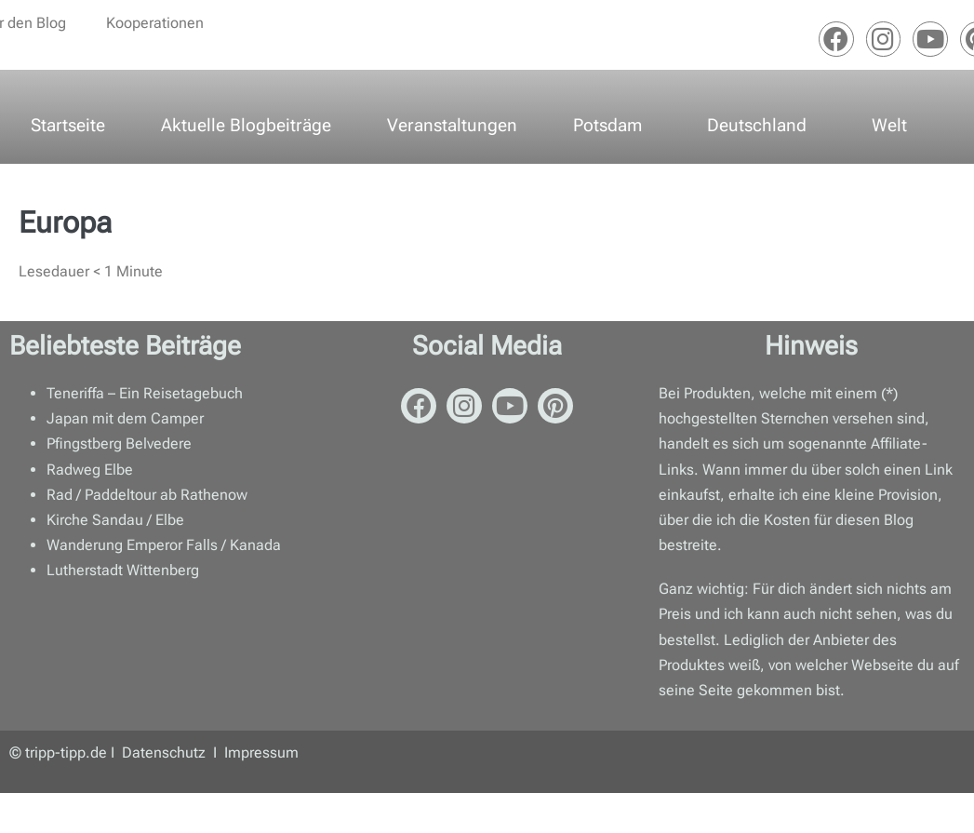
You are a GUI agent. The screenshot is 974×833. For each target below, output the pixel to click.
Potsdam (607, 125)
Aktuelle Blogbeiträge (246, 125)
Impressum (261, 752)
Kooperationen (155, 23)
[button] (612, 125)
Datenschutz (165, 752)
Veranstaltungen (452, 125)
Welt (889, 125)
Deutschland (757, 125)
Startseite (68, 125)
